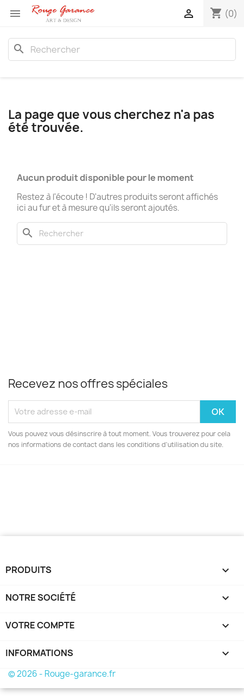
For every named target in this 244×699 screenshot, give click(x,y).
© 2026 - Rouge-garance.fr (61, 673)
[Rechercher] (122, 49)
